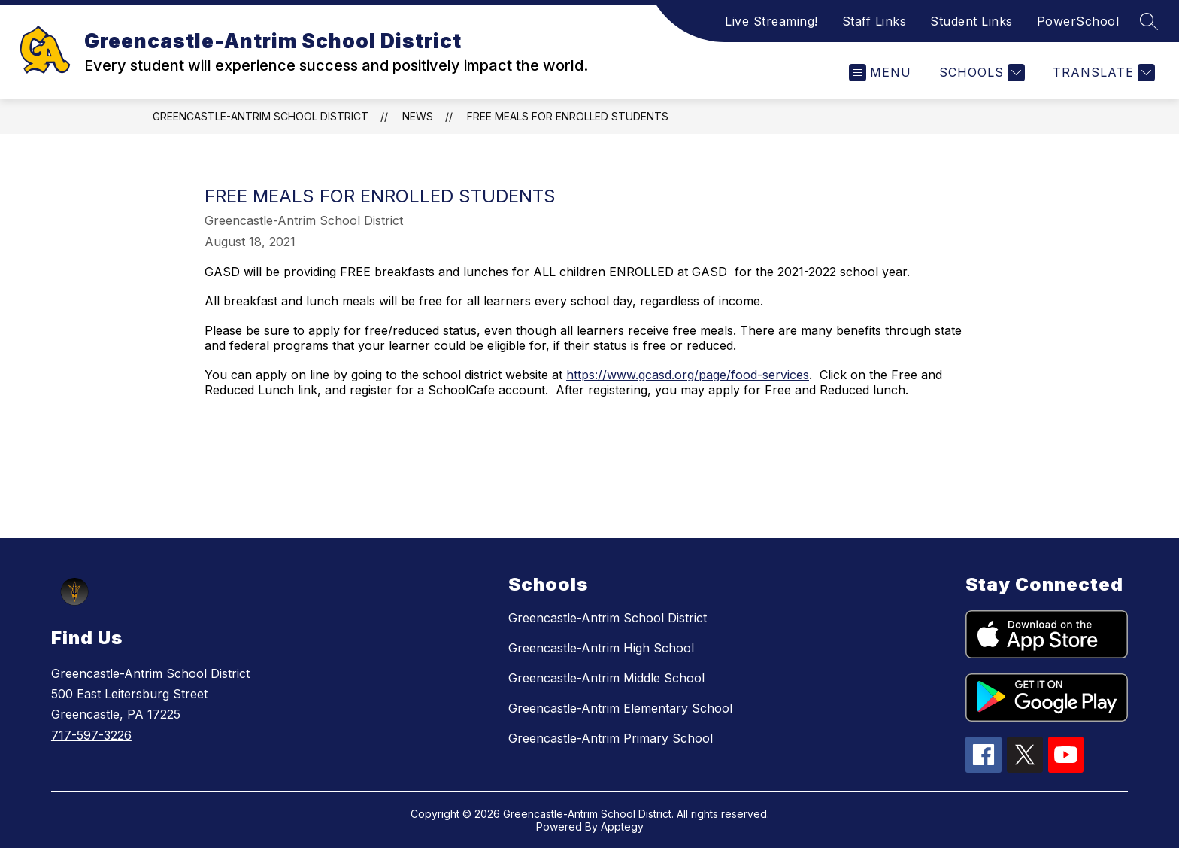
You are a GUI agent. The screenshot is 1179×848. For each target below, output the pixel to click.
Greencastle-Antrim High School (601, 647)
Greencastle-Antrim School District (260, 116)
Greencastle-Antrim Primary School (610, 738)
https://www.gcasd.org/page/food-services (687, 374)
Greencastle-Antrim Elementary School (620, 708)
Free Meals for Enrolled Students (567, 116)
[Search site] (1149, 21)
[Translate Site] (1102, 72)
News (417, 116)
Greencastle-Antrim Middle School (606, 677)
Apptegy (622, 826)
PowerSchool (1078, 21)
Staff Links (874, 21)
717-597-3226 (91, 735)
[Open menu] (880, 72)
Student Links (971, 21)
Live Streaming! (771, 21)
